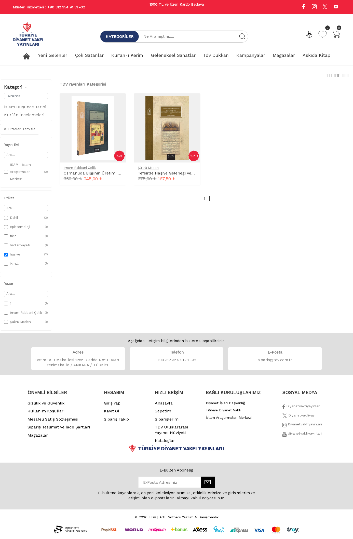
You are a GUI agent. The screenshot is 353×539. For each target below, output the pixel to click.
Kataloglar (165, 443)
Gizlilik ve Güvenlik (46, 405)
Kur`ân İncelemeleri (24, 117)
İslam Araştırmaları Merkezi (229, 420)
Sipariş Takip (116, 422)
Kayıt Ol (111, 413)
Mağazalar (38, 438)
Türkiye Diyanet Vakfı (223, 413)
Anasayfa (164, 405)
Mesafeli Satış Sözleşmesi (53, 422)
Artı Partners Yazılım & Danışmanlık (189, 520)
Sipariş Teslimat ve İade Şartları (59, 429)
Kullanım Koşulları (46, 413)
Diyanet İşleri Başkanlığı (226, 406)
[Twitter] (298, 419)
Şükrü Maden (148, 170)
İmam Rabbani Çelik (80, 170)
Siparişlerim (167, 422)
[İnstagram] (302, 428)
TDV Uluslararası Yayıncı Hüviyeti (171, 432)
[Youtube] (336, 7)
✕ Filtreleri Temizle (19, 132)
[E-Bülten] (208, 485)
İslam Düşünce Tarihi (25, 109)
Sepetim (163, 413)
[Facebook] (301, 410)
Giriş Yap (112, 405)
